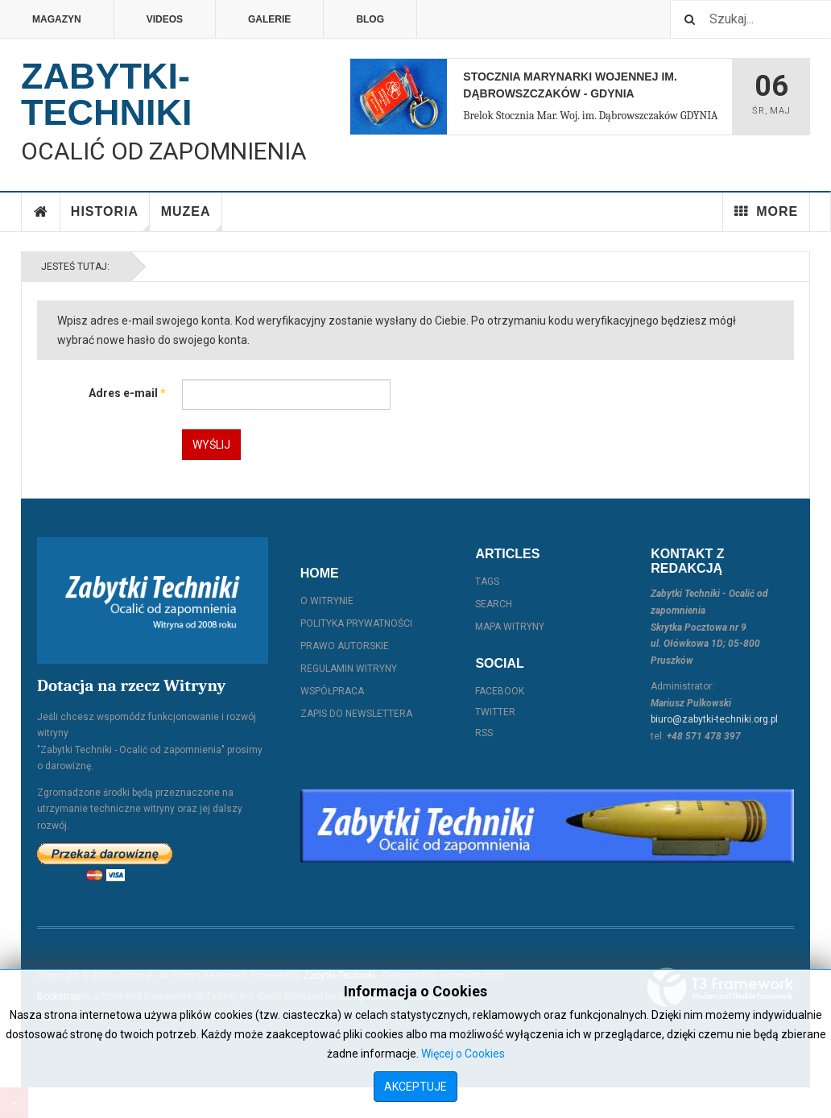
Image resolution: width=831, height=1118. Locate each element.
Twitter (495, 712)
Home (41, 212)
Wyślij (211, 444)
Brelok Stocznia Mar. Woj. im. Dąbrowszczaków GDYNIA (590, 115)
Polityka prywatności (356, 623)
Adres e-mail (127, 393)
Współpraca (332, 691)
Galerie (269, 19)
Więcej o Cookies (463, 1053)
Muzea (191, 218)
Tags (487, 581)
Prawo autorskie (344, 646)
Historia (110, 218)
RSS (484, 733)
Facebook (499, 691)
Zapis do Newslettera (356, 713)
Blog (370, 19)
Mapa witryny (509, 626)
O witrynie (326, 601)
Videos (165, 19)
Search (493, 604)
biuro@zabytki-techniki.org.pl (714, 719)
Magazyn (56, 19)
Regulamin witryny (348, 668)
